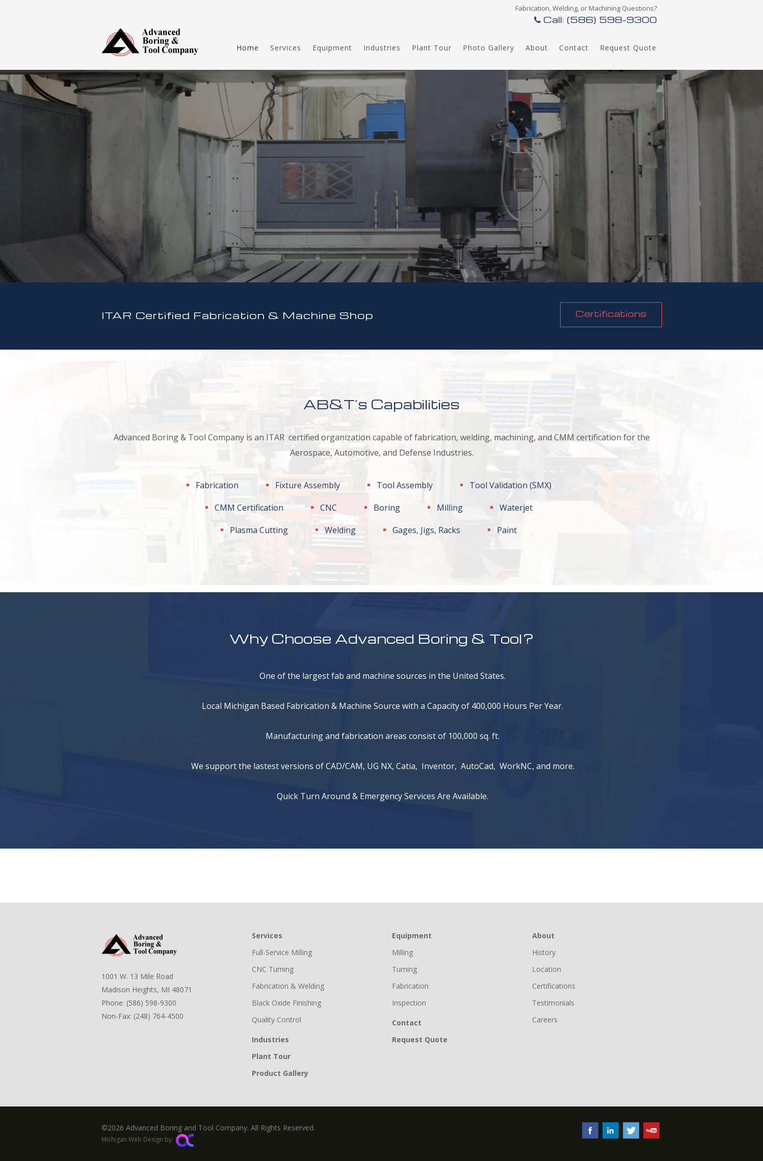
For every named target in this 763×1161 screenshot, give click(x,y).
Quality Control (276, 1019)
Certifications (611, 313)
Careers (545, 1019)
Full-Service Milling (282, 952)
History (544, 952)
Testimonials (553, 1003)
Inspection (409, 1003)
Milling (402, 952)
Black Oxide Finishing (286, 1003)
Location (546, 969)
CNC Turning (273, 969)
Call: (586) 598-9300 (595, 19)
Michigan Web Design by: (147, 1139)
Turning (404, 969)
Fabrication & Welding (288, 986)
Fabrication (410, 986)
